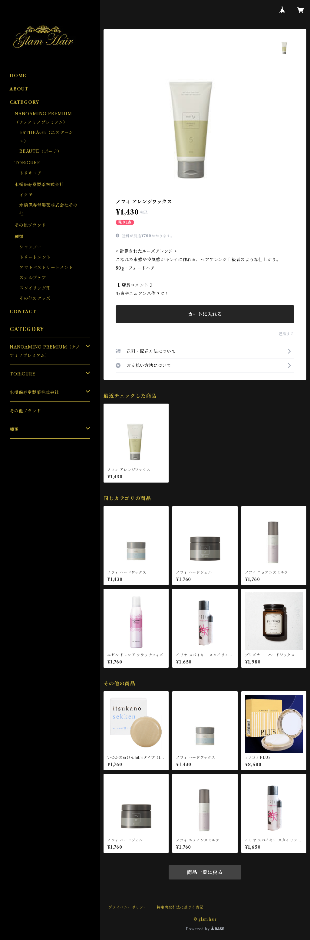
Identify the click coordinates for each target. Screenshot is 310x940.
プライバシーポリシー (127, 907)
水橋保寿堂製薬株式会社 (39, 184)
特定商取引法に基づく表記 (180, 907)
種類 (19, 236)
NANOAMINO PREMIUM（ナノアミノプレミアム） (45, 351)
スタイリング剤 (35, 288)
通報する (286, 334)
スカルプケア (32, 277)
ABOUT (19, 89)
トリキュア (30, 173)
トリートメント (35, 257)
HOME (18, 75)
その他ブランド (30, 225)
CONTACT (23, 311)
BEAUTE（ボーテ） (40, 151)
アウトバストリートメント (46, 267)
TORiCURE (27, 162)
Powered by (205, 929)
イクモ (26, 195)
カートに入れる (205, 314)
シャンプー (30, 247)
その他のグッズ (35, 298)
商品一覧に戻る (205, 872)
